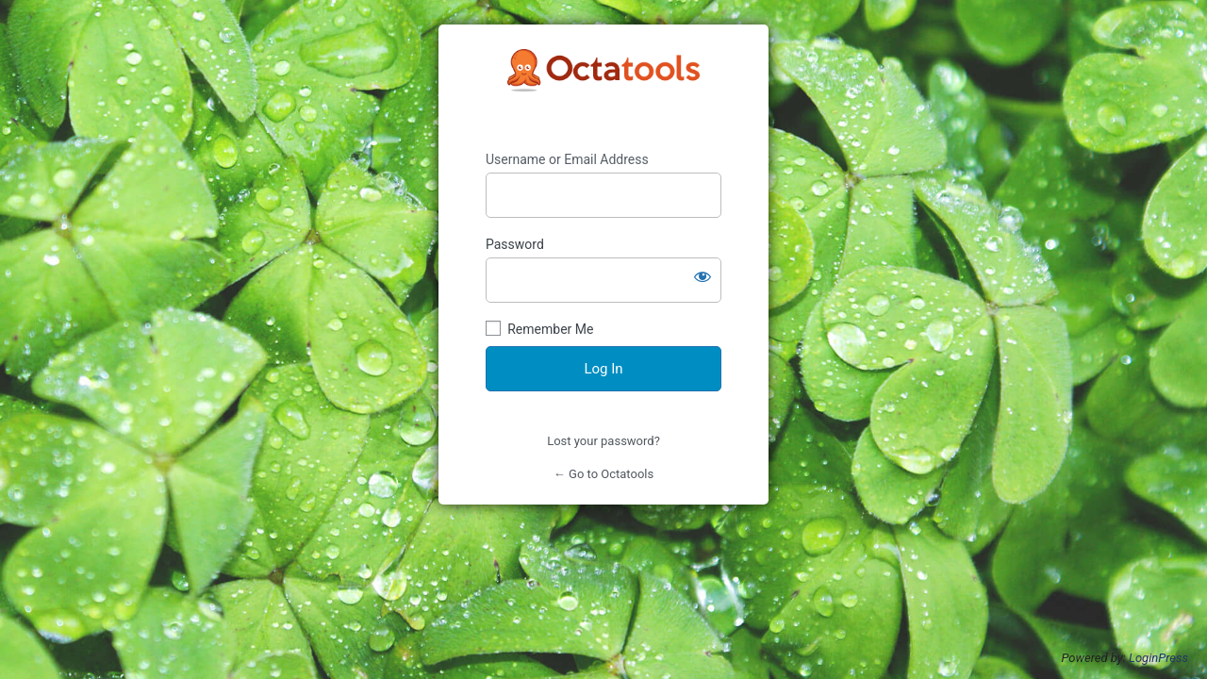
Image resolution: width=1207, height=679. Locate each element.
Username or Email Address (567, 159)
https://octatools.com (603, 87)
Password (515, 244)
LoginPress (1158, 658)
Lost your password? (603, 441)
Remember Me (550, 329)
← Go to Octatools (603, 474)
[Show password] (702, 276)
